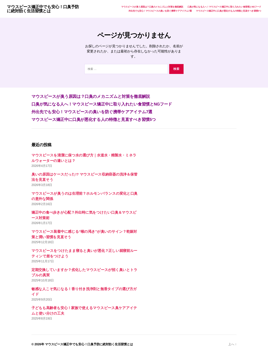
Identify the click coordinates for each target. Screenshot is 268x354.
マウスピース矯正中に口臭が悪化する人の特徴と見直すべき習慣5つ (228, 11)
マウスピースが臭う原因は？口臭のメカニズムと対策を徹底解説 (152, 6)
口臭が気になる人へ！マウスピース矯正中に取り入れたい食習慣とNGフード (224, 6)
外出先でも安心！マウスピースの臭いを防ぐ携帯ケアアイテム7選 (160, 11)
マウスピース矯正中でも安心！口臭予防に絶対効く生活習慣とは (43, 9)
